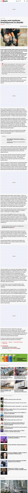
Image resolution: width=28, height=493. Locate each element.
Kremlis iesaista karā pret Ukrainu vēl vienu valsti (15, 402)
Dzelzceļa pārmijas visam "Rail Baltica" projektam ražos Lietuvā (7, 390)
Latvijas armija (4, 342)
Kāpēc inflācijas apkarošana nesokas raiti (13, 419)
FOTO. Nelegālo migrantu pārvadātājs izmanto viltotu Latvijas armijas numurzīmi (20, 377)
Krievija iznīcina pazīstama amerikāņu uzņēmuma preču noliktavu (17, 461)
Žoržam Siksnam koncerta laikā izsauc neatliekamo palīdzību (17, 437)
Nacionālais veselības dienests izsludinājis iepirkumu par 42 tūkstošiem (20, 390)
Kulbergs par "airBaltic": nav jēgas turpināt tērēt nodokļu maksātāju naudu (17, 469)
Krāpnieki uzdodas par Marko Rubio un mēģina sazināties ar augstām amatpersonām (14, 431)
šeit (14, 227)
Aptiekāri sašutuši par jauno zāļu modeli (12, 399)
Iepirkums (9, 342)
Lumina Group (4, 343)
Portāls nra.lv (3, 24)
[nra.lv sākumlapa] (5, 1)
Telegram (11, 348)
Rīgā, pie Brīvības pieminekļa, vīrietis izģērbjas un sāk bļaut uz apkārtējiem (15, 413)
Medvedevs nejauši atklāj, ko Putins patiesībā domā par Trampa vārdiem (15, 410)
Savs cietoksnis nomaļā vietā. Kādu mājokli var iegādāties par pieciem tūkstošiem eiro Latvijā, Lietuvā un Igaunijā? (14, 423)
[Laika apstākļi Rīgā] (18, 1)
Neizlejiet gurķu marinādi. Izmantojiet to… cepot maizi (15, 406)
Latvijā (3, 18)
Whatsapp (16, 348)
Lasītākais (3, 434)
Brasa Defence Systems (18, 342)
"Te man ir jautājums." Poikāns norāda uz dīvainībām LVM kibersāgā (17, 453)
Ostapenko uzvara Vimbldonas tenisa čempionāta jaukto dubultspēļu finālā (16, 142)
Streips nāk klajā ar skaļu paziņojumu (17, 444)
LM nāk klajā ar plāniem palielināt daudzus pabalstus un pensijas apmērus (15, 428)
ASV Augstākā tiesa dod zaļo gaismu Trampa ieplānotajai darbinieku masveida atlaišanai (13, 416)
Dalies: (10, 350)
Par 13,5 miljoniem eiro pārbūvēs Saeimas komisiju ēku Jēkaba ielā (6, 377)
